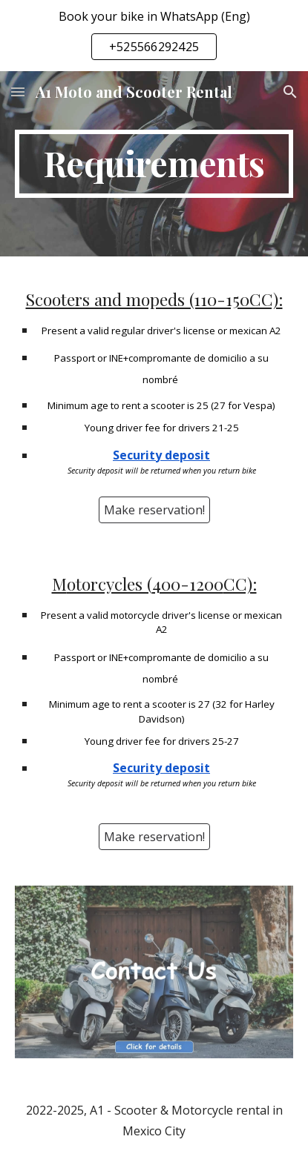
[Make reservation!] (154, 510)
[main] (154, 164)
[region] (154, 35)
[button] (18, 91)
